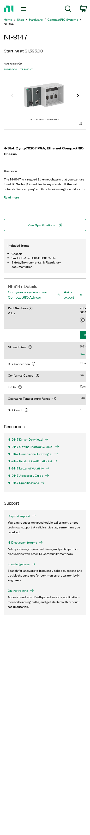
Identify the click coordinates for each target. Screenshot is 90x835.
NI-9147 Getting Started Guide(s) (33, 446)
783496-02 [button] (27, 69)
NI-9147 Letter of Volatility (28, 468)
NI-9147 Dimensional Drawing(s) (33, 454)
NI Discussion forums (25, 542)
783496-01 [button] (10, 69)
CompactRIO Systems (63, 19)
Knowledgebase (21, 564)
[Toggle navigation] (24, 9)
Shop (20, 19)
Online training (21, 590)
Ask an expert (69, 294)
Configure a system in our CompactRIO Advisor (27, 294)
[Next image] (77, 96)
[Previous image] (12, 96)
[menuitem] (68, 9)
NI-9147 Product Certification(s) (33, 461)
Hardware (36, 19)
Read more (11, 197)
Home (8, 19)
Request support (22, 516)
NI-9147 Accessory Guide (28, 475)
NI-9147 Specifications (26, 483)
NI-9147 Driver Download (28, 439)
